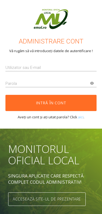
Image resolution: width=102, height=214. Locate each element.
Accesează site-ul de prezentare (47, 199)
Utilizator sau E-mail (23, 67)
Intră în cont (51, 102)
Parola (11, 83)
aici (81, 117)
